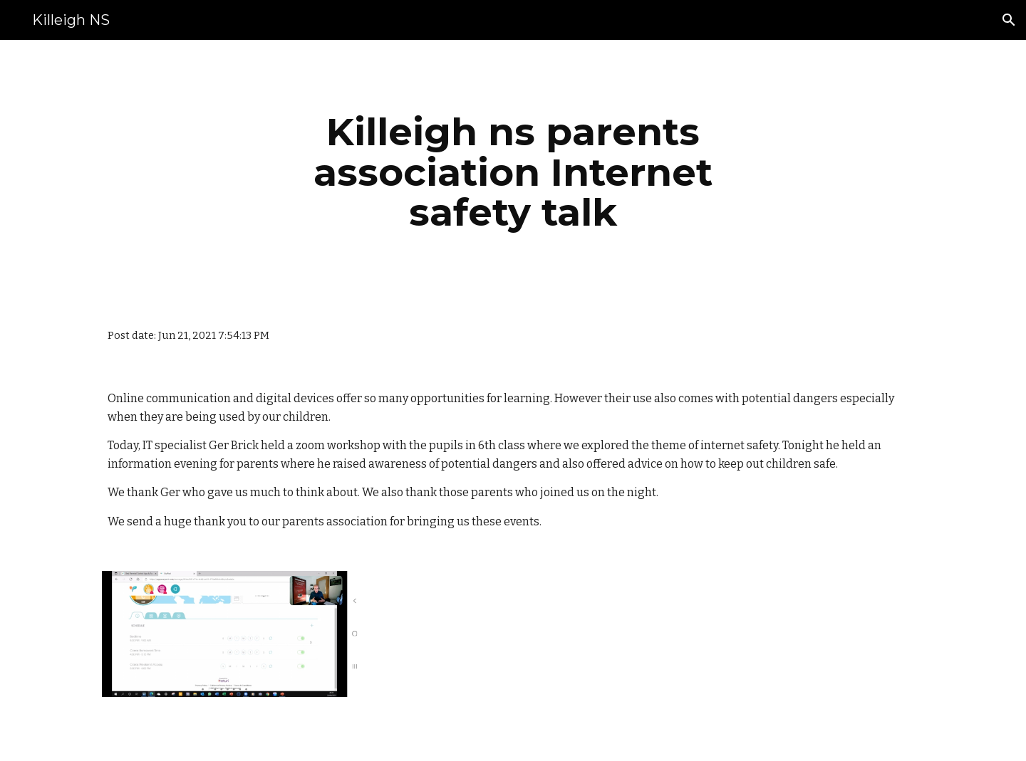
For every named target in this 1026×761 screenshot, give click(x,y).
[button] (1009, 20)
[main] (513, 172)
